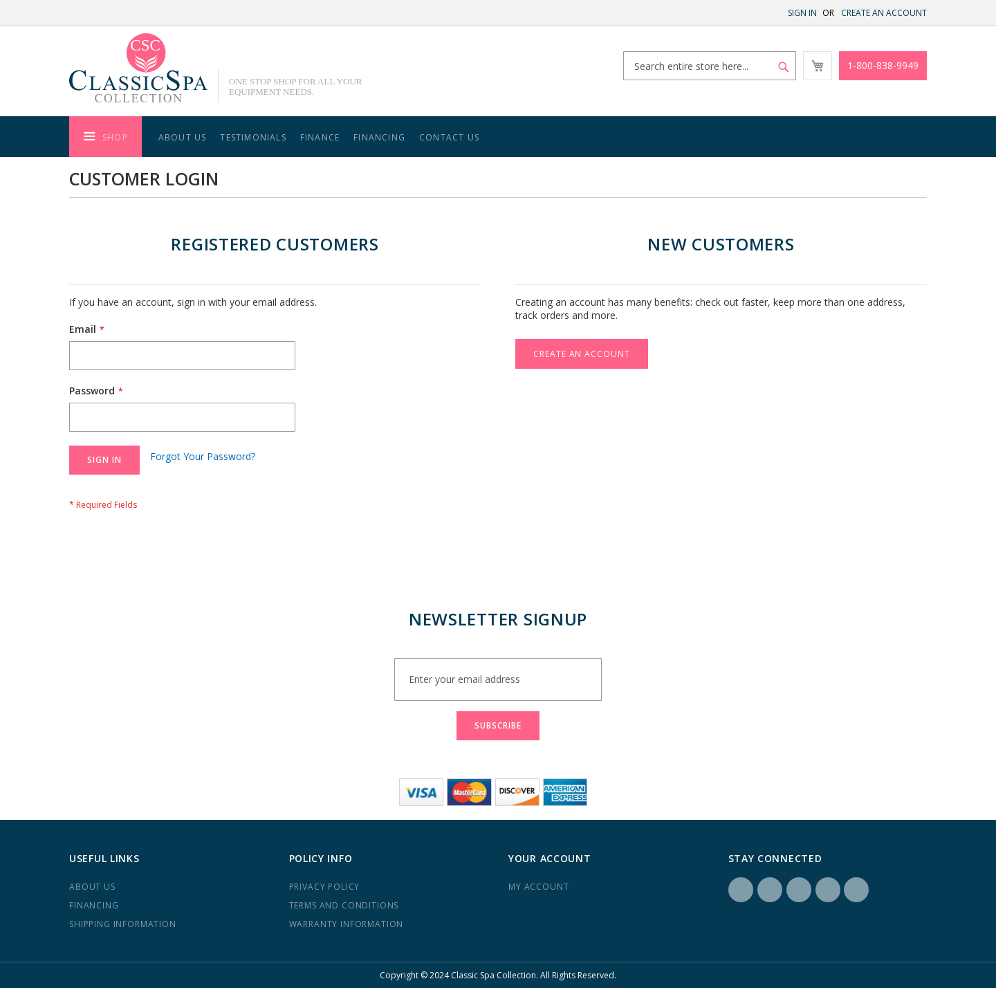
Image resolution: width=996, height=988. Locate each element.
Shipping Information (122, 924)
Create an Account (884, 13)
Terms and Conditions (344, 905)
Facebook (740, 889)
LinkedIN (798, 889)
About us (92, 887)
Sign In (802, 13)
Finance (320, 137)
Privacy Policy (324, 887)
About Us (182, 137)
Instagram (769, 889)
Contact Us (449, 137)
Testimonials (253, 137)
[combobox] (709, 65)
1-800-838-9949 (883, 65)
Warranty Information (346, 924)
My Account (538, 887)
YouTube (856, 889)
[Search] (783, 67)
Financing (379, 137)
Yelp (827, 889)
